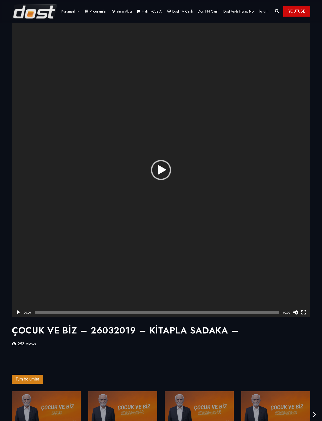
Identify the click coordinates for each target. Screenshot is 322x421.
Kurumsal (70, 11)
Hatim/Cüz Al (152, 11)
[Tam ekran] (303, 312)
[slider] (157, 312)
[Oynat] (18, 312)
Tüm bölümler (27, 379)
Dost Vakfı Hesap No (238, 11)
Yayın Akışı (124, 11)
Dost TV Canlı (182, 11)
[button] (161, 170)
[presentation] (314, 415)
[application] (161, 170)
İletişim (263, 11)
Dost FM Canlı (208, 11)
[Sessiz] (295, 312)
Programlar (98, 11)
